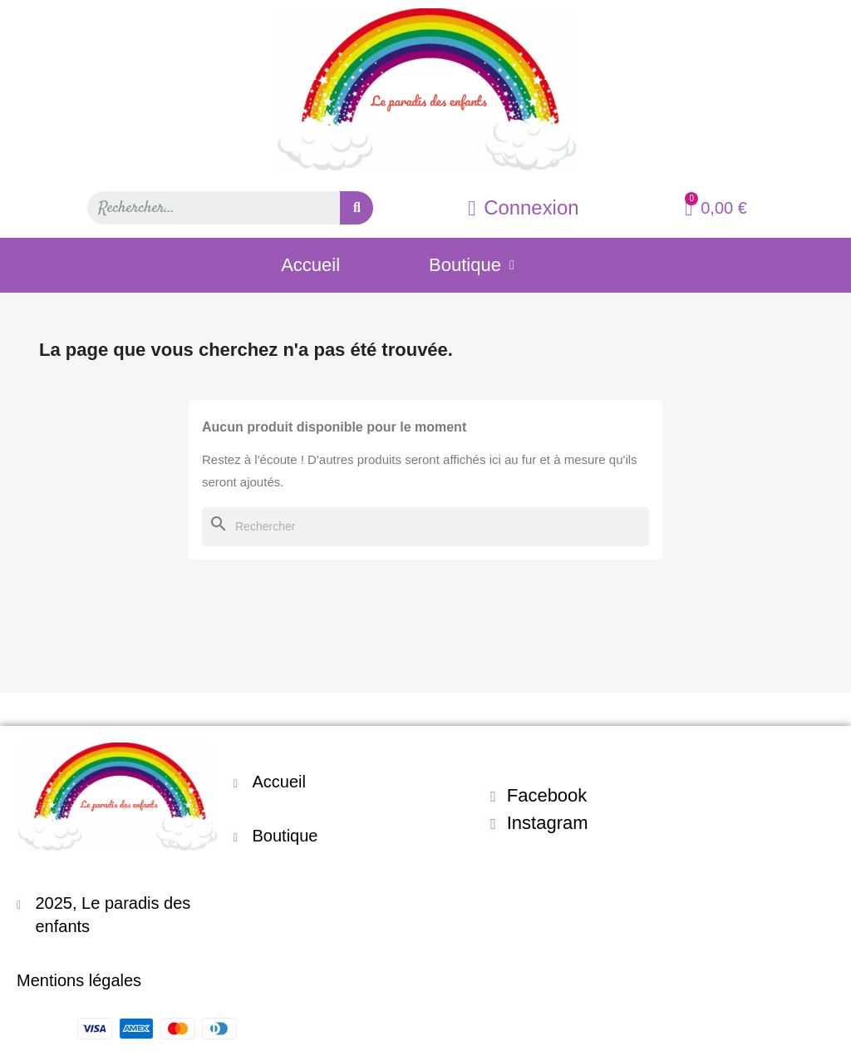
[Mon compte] (523, 208)
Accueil (310, 264)
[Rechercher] (425, 527)
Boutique (471, 265)
